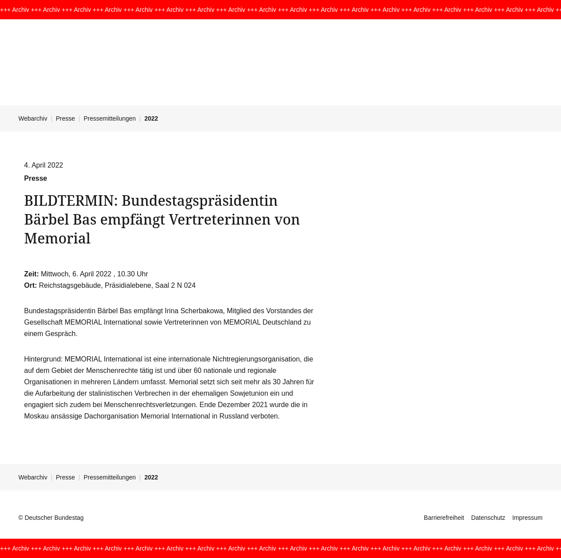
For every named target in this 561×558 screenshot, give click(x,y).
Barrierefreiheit (444, 517)
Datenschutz (488, 517)
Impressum (527, 517)
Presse (65, 118)
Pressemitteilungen (110, 118)
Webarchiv (32, 118)
